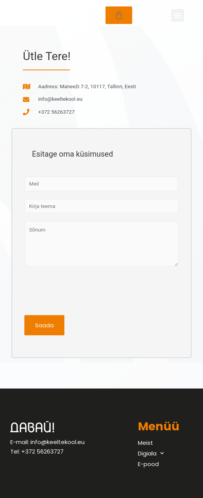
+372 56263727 (42, 451)
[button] (177, 15)
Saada (44, 325)
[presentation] (82, 289)
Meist (145, 443)
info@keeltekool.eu (57, 442)
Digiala (151, 453)
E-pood (148, 464)
